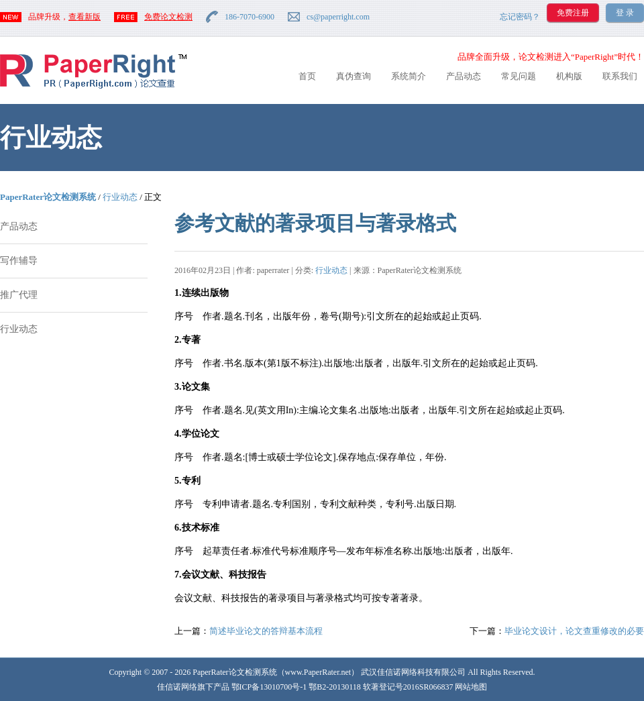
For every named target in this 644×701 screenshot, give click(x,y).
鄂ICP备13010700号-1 (269, 687)
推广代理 (19, 295)
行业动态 (120, 197)
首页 (307, 76)
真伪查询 (353, 76)
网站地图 (471, 687)
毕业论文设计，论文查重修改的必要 (574, 631)
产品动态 (463, 76)
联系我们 (619, 76)
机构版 (569, 76)
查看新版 (84, 16)
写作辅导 (19, 261)
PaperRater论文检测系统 (48, 197)
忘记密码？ (520, 16)
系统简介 (408, 76)
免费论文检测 (168, 16)
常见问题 (518, 76)
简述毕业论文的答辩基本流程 (266, 631)
